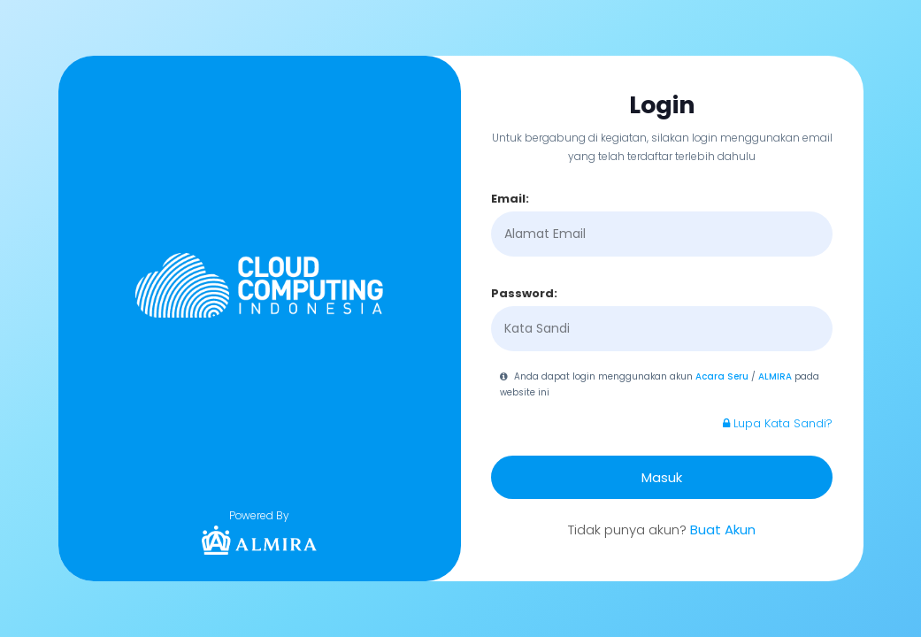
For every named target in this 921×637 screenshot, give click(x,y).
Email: (510, 198)
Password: (524, 293)
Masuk (661, 477)
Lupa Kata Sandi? (778, 423)
